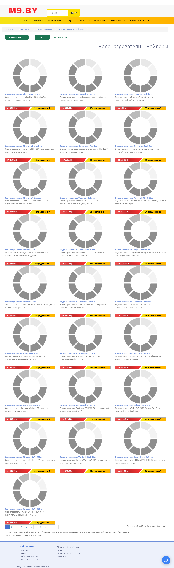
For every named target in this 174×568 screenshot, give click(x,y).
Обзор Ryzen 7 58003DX (67, 553)
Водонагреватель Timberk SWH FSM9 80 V (79, 457)
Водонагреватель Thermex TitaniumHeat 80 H (23, 198)
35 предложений (153, 108)
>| (56, 527)
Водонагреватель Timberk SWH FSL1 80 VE (23, 250)
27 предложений (42, 419)
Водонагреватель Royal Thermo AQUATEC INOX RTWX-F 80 (134, 250)
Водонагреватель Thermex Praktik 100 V (23, 146)
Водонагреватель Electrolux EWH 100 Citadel (79, 405)
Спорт (80, 20)
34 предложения (42, 160)
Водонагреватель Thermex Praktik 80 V (134, 94)
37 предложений (98, 108)
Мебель (38, 20)
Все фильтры (60, 37)
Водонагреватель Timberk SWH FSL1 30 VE (79, 250)
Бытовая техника (44, 29)
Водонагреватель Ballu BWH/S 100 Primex (23, 353)
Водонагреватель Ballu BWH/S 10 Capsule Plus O (134, 405)
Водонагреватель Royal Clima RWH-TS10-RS (134, 457)
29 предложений (42, 315)
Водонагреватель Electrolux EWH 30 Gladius (134, 146)
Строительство (97, 20)
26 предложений (42, 471)
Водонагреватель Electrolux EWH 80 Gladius (79, 94)
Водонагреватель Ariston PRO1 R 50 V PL (134, 198)
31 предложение (97, 212)
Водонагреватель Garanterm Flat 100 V (79, 146)
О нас (23, 553)
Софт (69, 20)
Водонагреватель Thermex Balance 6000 (79, 198)
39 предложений (42, 108)
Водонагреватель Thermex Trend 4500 (79, 301)
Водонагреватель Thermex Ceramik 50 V (134, 301)
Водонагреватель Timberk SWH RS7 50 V (23, 457)
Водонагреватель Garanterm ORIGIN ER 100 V (23, 405)
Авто (26, 20)
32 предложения (42, 212)
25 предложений (42, 522)
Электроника (118, 20)
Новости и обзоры (140, 20)
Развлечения (55, 20)
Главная (9, 29)
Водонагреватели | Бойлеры (71, 29)
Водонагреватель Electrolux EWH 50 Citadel (134, 353)
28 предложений (153, 367)
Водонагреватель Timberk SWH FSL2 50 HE (23, 301)
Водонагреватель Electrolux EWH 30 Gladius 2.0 (23, 94)
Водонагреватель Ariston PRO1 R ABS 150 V (79, 353)
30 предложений (42, 263)
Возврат (25, 550)
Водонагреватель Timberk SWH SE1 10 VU (23, 509)
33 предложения (97, 160)
